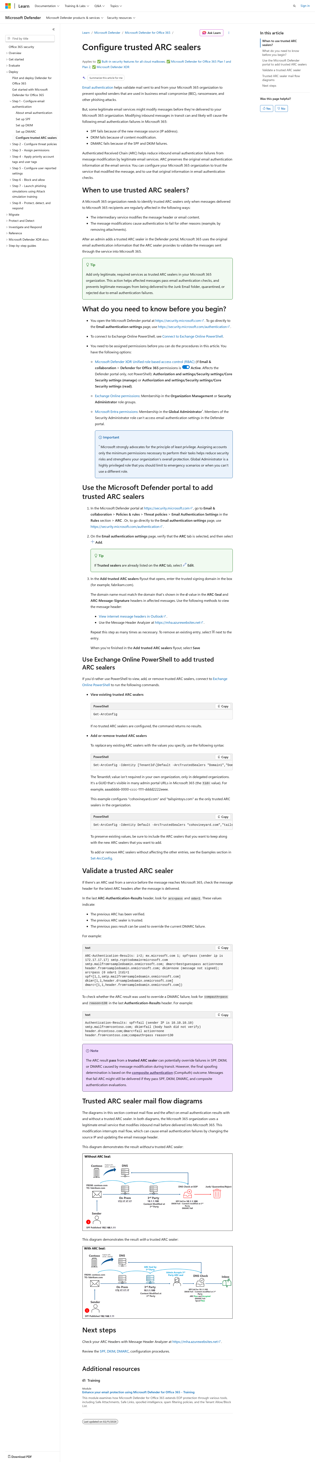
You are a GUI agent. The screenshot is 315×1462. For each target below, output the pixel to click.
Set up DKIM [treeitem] (24, 125)
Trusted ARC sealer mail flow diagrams (281, 78)
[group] (162, 765)
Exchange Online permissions (117, 395)
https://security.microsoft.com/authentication (192, 326)
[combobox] (30, 38)
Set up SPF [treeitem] (23, 119)
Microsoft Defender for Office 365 (147, 32)
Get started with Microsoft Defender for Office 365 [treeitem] (30, 92)
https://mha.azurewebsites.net (177, 622)
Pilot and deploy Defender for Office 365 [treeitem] (32, 80)
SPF (102, 1351)
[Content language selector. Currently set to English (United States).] (25, 1455)
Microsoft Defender (107, 32)
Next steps (269, 85)
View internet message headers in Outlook (131, 616)
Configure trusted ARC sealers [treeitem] (36, 138)
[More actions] (229, 32)
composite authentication (152, 1072)
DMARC (123, 1351)
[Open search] (294, 6)
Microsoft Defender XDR (113, 67)
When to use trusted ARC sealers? (279, 43)
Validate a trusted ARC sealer (281, 70)
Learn (86, 32)
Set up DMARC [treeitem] (26, 131)
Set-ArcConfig (101, 858)
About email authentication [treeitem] (34, 113)
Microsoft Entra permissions (116, 411)
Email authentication (97, 87)
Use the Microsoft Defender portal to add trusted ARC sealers (284, 62)
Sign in (305, 6)
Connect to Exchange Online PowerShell (192, 336)
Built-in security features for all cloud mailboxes (133, 61)
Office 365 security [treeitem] (21, 47)
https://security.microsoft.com (178, 320)
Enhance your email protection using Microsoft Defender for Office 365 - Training (138, 1392)
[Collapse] (53, 29)
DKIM (111, 1351)
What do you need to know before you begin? (280, 53)
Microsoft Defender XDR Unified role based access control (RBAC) (145, 361)
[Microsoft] (8, 6)
